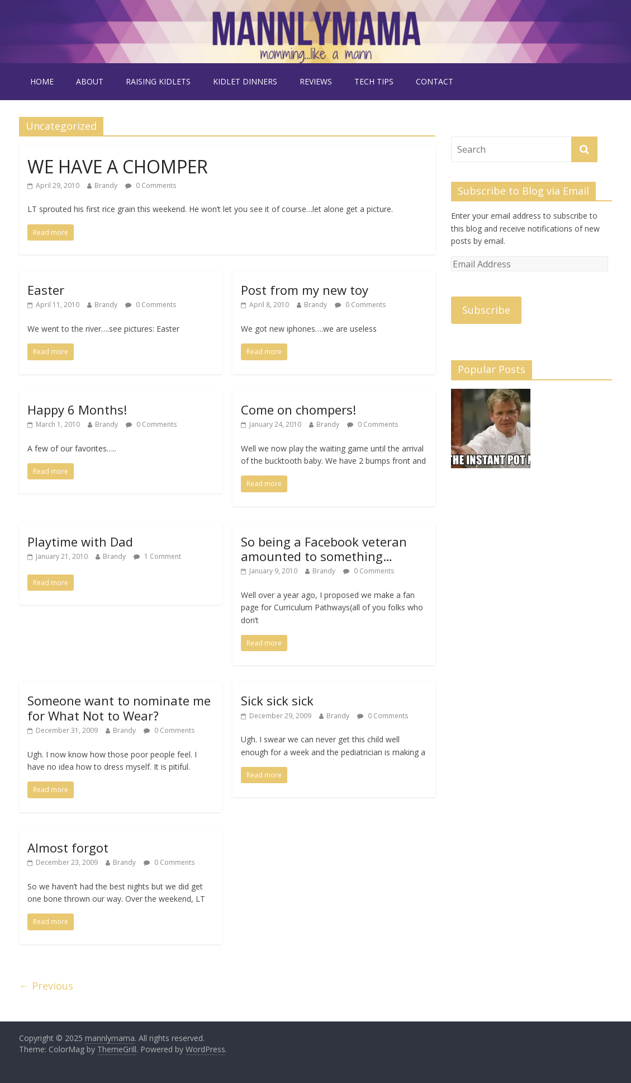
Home (42, 81)
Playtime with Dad (80, 541)
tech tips (373, 81)
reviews (316, 81)
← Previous (46, 985)
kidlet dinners (245, 81)
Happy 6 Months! (77, 409)
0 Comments (150, 185)
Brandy (105, 185)
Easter (45, 289)
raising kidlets (158, 81)
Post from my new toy (304, 289)
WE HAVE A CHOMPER (117, 166)
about (89, 81)
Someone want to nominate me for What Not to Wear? (119, 707)
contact (434, 81)
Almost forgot (67, 847)
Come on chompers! (298, 409)
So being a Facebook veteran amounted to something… (324, 548)
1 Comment (157, 556)
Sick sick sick (277, 700)
